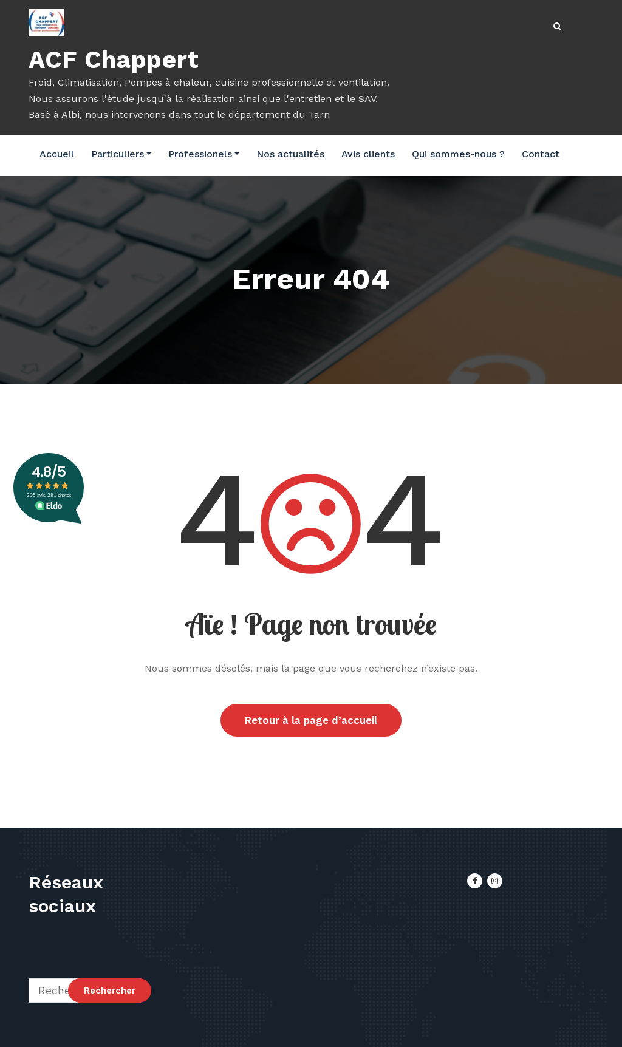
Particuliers (121, 154)
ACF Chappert (114, 60)
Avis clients (368, 154)
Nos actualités (290, 154)
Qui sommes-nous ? (458, 154)
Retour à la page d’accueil (311, 720)
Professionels (203, 154)
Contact (540, 154)
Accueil (56, 154)
